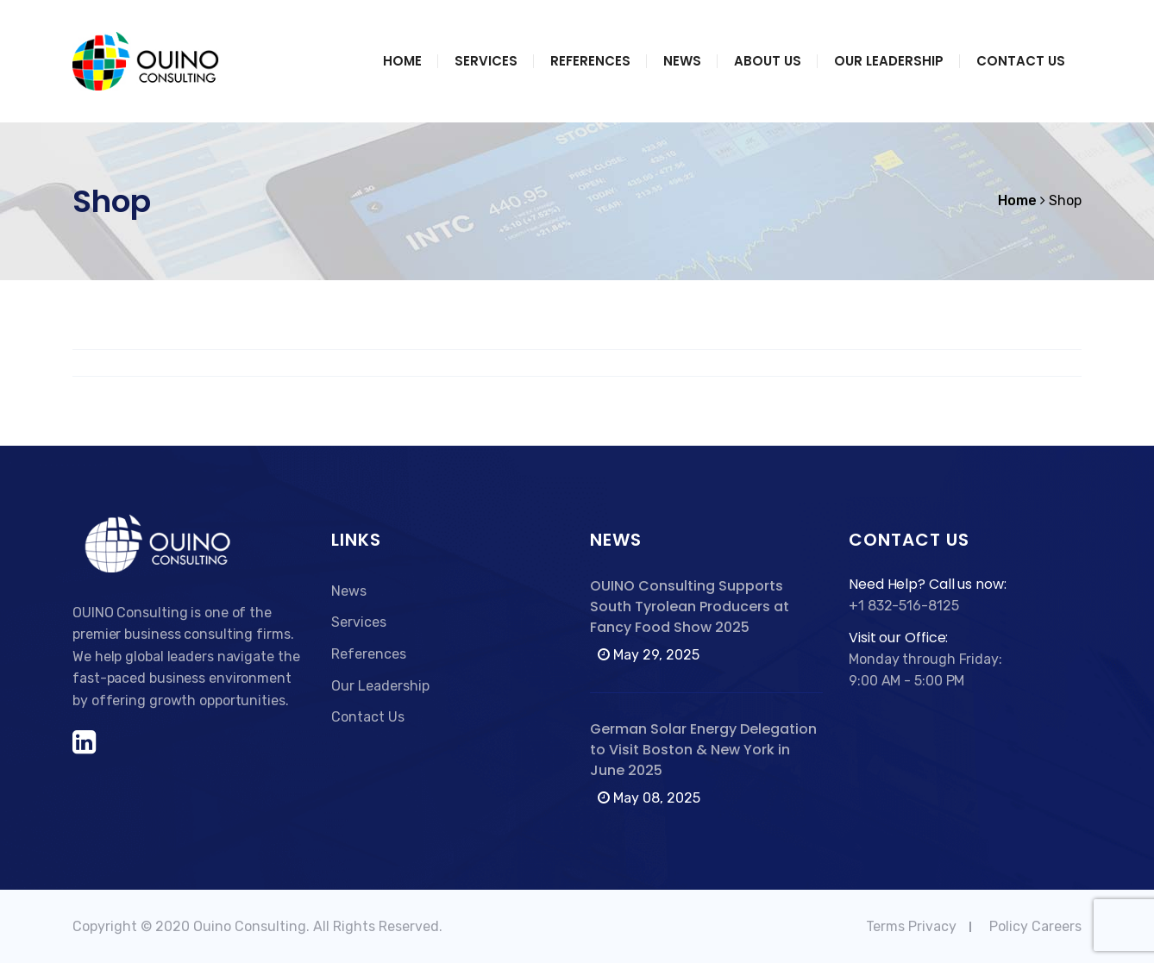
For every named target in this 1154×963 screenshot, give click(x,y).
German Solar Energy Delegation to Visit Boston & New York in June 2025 (703, 749)
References (590, 61)
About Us (767, 61)
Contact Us (1020, 61)
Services (486, 61)
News (682, 61)
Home (402, 61)
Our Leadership (889, 61)
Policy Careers (1035, 926)
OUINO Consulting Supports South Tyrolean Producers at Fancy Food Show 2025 (689, 606)
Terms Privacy (911, 926)
